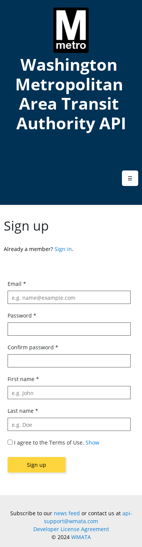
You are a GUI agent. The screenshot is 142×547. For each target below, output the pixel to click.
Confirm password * (33, 347)
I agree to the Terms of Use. (49, 442)
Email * (17, 283)
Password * (22, 315)
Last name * (23, 410)
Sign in (63, 249)
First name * (23, 379)
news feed (67, 513)
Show (92, 442)
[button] (130, 178)
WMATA (81, 537)
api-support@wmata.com (88, 517)
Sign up (36, 464)
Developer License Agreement (71, 529)
